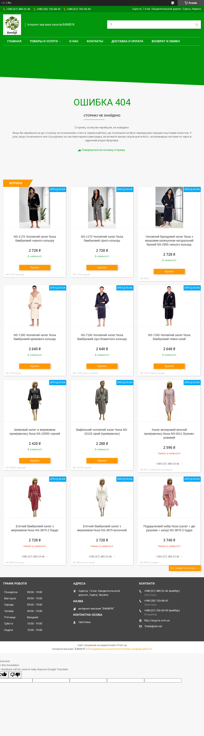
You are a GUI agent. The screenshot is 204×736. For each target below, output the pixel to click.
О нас (73, 41)
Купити (34, 267)
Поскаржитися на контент (103, 649)
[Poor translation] (15, 674)
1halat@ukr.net (153, 626)
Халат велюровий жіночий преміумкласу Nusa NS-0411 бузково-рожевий (169, 433)
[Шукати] (197, 24)
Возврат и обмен (166, 41)
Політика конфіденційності (136, 649)
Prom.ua (122, 645)
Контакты (95, 41)
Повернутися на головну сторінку (103, 149)
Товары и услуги (44, 41)
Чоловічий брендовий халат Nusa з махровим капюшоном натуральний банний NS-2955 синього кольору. (169, 240)
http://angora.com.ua (157, 620)
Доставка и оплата (127, 41)
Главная (14, 41)
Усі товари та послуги (183, 568)
